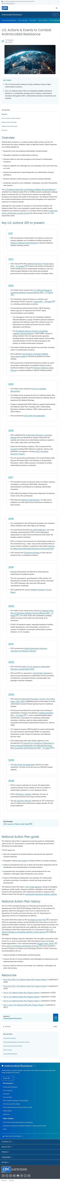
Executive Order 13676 (47, 943)
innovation (14, 449)
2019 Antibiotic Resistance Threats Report (15, 1100)
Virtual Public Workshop (42, 673)
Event (4, 1129)
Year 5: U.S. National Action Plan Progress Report (22, 993)
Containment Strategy (32, 553)
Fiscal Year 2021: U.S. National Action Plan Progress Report (25, 986)
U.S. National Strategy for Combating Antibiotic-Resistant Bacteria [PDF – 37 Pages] (31, 292)
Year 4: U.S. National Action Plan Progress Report (22, 997)
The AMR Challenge (37, 530)
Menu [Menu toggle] (55, 15)
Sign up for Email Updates (13, 1136)
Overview (4, 114)
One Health (22, 861)
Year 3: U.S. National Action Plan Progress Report (22, 1001)
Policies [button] (5, 1152)
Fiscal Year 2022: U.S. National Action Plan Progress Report (25, 979)
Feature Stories (7, 1050)
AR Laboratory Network (22, 801)
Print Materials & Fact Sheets (11, 1104)
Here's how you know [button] (9, 3)
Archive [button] (5, 1162)
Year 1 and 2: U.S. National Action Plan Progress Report (24, 1005)
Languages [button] (7, 1157)
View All (6, 1078)
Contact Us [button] (7, 1141)
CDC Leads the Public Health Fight (17, 824)
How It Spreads (23, 20)
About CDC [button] (7, 1147)
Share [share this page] (55, 1027)
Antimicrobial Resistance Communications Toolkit (17, 1107)
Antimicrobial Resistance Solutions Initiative (41, 894)
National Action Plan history (9, 126)
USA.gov (11, 1180)
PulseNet (13, 572)
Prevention (33, 20)
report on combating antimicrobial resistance (24, 946)
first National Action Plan (38, 920)
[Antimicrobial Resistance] (30, 1066)
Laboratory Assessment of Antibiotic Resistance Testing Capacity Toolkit (24, 1126)
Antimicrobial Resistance (12, 14)
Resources (4, 130)
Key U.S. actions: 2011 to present (11, 118)
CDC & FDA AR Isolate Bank (34, 416)
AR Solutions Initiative (23, 794)
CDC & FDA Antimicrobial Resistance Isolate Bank (18, 1122)
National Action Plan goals (9, 122)
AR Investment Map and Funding (12, 1046)
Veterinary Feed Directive (31, 500)
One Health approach (34, 887)
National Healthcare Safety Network (23, 243)
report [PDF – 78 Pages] (44, 301)
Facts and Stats (42, 20)
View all (6, 1114)
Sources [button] (8, 1027)
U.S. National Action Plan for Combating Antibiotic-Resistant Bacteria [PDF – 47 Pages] (32, 613)
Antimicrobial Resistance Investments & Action (16, 1042)
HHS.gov (4, 1180)
